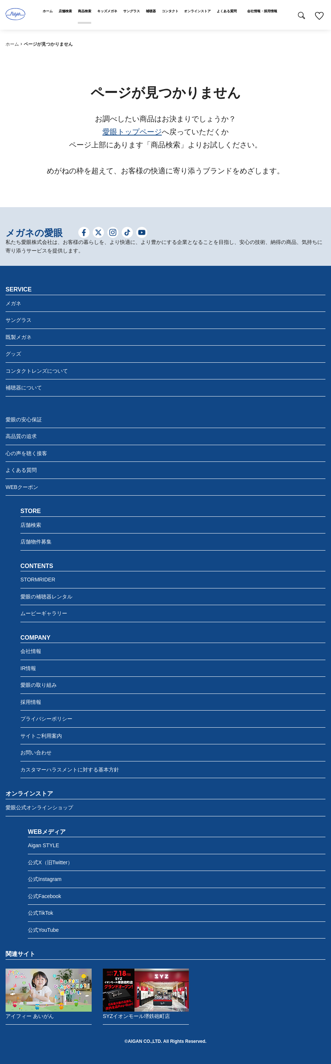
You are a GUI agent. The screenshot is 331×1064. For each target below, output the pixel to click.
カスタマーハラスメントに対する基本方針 (69, 770)
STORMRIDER (37, 579)
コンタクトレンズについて (37, 371)
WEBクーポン (22, 487)
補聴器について (24, 388)
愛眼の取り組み (38, 685)
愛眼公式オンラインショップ (39, 807)
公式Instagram (44, 879)
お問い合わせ (36, 752)
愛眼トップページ (132, 132)
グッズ (13, 354)
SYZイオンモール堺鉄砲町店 (146, 994)
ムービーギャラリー (43, 613)
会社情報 (30, 651)
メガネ (13, 303)
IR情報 (28, 668)
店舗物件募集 (36, 542)
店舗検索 (30, 525)
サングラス (19, 320)
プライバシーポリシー (46, 719)
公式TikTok (40, 913)
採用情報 (30, 702)
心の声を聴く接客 (26, 453)
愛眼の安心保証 (24, 419)
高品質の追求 (21, 436)
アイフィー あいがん (49, 994)
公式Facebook (44, 896)
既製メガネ (19, 337)
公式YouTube (43, 930)
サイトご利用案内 (41, 736)
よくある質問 (21, 470)
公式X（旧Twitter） (50, 862)
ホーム (12, 44)
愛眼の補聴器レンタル (46, 597)
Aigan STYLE (43, 845)
